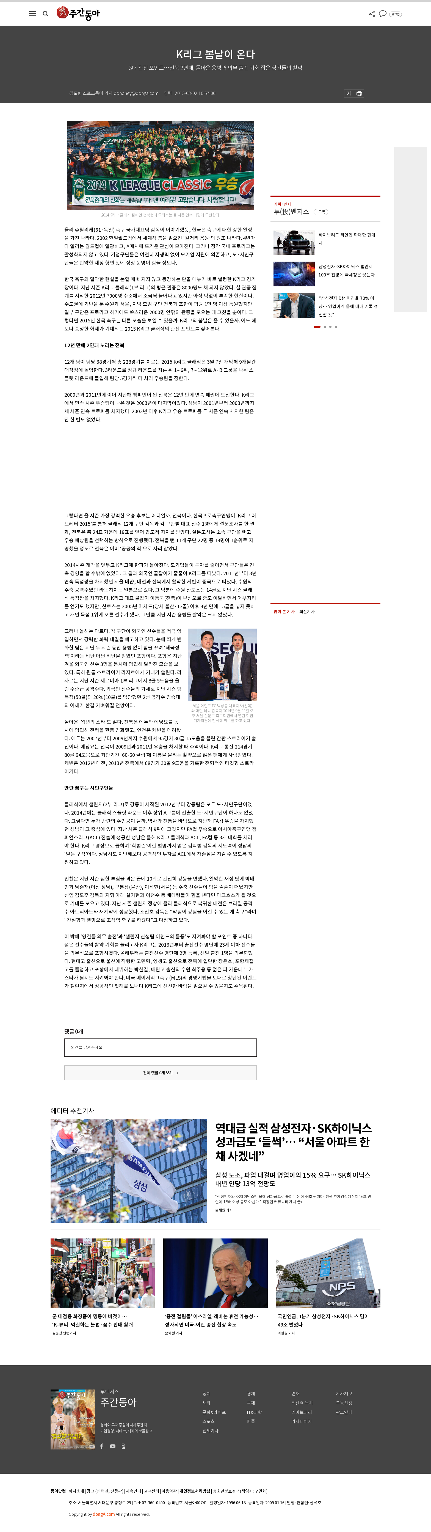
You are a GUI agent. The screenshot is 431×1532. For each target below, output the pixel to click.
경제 (251, 1393)
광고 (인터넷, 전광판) (105, 1491)
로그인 (395, 14)
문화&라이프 (214, 1412)
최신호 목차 (302, 1403)
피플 (251, 1421)
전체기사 (210, 1431)
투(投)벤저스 (291, 211)
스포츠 (208, 1421)
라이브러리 (301, 1412)
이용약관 (169, 1491)
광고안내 (344, 1412)
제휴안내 (133, 1491)
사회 (206, 1403)
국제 (251, 1403)
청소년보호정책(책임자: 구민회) (240, 1491)
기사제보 (344, 1393)
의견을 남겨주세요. (87, 1047)
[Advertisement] (146, 466)
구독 (321, 212)
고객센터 (151, 1491)
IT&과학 (254, 1412)
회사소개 (76, 1491)
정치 (206, 1393)
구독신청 (344, 1403)
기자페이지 (301, 1421)
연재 (295, 1393)
